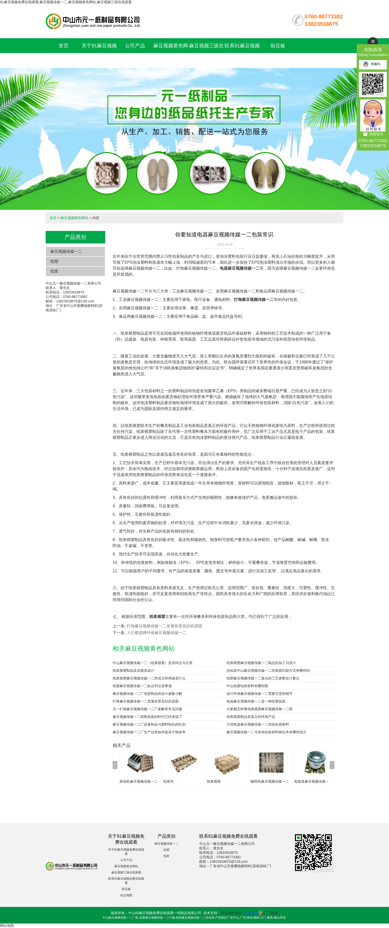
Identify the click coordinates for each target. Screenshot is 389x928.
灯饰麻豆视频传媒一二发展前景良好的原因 (164, 626)
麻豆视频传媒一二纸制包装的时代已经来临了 (147, 717)
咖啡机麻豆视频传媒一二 (270, 781)
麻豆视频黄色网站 (74, 218)
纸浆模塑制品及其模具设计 (133, 670)
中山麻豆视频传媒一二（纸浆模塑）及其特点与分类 (153, 663)
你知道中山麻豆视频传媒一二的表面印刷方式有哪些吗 (268, 670)
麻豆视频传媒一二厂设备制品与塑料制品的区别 (149, 724)
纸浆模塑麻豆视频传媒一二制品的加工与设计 (261, 663)
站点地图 (126, 895)
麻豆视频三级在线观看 (126, 872)
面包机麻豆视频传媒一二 (139, 781)
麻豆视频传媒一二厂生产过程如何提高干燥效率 (149, 732)
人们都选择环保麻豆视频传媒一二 (156, 633)
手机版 (273, 913)
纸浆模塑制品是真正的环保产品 (251, 717)
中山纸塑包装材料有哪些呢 (247, 686)
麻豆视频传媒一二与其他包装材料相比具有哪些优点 (266, 732)
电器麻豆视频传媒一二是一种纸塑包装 (256, 701)
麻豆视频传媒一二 (66, 251)
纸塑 (54, 261)
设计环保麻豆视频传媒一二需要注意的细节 (259, 694)
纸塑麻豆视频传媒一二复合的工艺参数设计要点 (263, 678)
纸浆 (54, 271)
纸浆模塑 (214, 781)
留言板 (277, 45)
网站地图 (7, 926)
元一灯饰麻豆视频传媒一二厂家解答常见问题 (147, 709)
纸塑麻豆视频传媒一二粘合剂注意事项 (142, 686)
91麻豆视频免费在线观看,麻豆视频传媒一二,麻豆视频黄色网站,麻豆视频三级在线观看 (66, 2)
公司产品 (135, 45)
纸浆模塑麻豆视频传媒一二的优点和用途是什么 (149, 678)
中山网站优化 (231, 913)
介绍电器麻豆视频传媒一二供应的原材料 (258, 724)
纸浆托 (168, 781)
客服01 (371, 64)
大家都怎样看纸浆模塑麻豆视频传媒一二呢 (259, 709)
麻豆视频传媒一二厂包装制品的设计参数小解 (147, 694)
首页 (63, 45)
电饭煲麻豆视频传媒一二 (313, 781)
